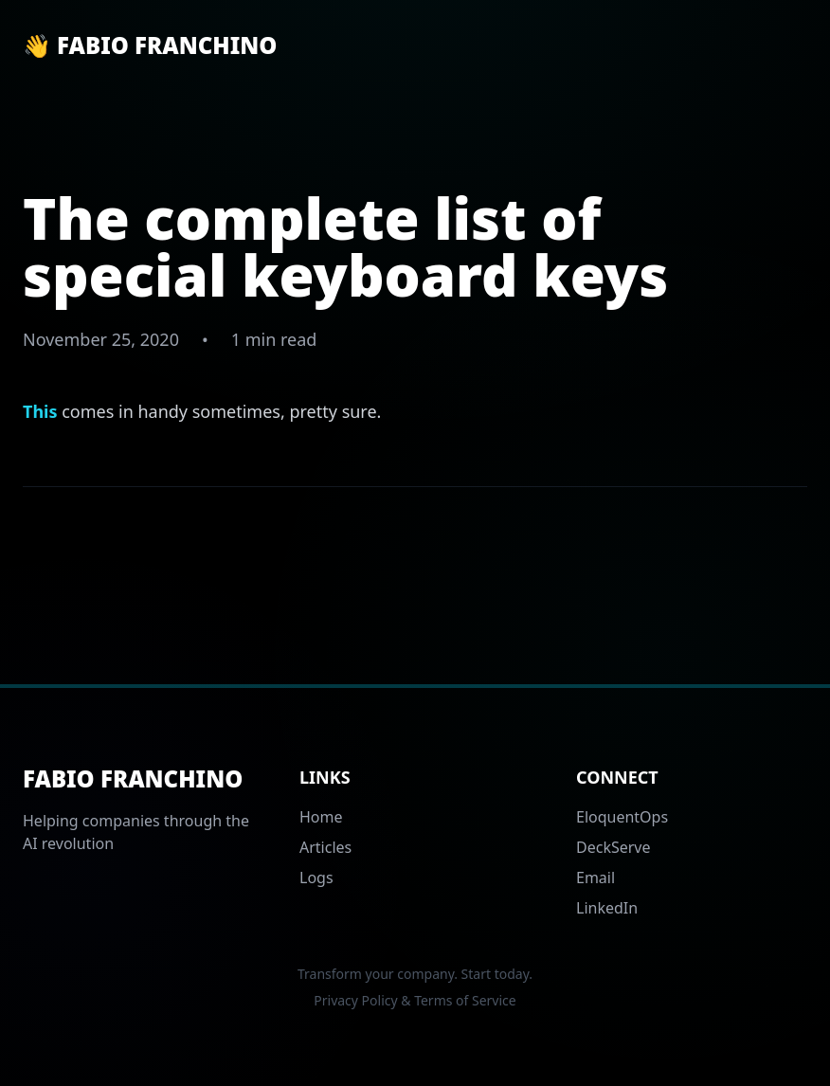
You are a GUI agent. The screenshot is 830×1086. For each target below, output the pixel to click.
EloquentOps (622, 816)
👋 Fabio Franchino (150, 45)
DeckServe (613, 847)
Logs (316, 877)
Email (595, 877)
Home (321, 816)
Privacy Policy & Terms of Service (414, 1000)
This (40, 411)
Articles (325, 847)
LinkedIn (607, 907)
